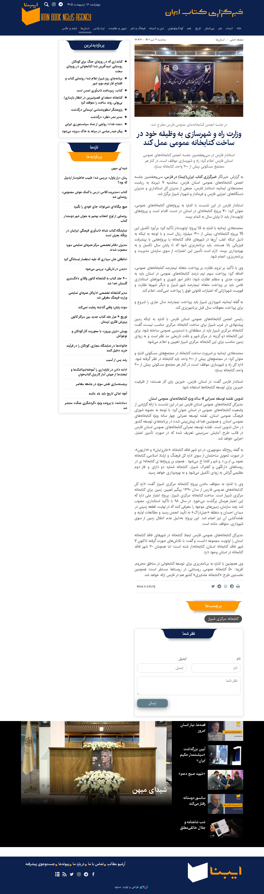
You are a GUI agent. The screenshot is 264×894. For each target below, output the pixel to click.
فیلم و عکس (69, 28)
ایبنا (204, 13)
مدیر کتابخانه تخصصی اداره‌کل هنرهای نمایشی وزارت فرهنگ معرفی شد (98, 295)
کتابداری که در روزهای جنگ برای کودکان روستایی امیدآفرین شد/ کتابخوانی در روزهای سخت (94, 66)
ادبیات (229, 28)
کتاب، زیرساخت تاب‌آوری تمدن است (99, 90)
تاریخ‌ (198, 28)
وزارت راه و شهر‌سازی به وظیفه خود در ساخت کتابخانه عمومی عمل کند (188, 138)
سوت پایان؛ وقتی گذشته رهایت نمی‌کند (102, 307)
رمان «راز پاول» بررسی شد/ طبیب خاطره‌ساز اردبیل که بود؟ (95, 180)
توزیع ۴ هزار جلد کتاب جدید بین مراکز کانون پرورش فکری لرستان (99, 319)
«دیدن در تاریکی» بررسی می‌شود (106, 269)
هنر (220, 28)
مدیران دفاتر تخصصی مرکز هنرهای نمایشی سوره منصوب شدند (96, 247)
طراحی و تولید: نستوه (131, 887)
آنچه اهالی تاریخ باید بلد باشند (107, 393)
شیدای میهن (119, 168)
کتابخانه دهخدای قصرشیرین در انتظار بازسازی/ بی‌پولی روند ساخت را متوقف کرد (93, 100)
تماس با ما (96, 864)
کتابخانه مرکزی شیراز (223, 619)
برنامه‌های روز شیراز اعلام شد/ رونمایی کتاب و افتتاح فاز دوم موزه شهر (93, 81)
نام (239, 659)
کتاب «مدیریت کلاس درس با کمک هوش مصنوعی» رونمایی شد (94, 195)
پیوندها (64, 864)
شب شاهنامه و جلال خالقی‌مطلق (192, 825)
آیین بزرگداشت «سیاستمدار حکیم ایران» (192, 755)
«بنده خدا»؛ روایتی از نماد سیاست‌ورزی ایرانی (93, 124)
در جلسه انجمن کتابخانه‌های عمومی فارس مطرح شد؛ (189, 125)
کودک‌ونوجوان (175, 28)
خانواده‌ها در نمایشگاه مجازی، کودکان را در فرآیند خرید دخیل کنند (96, 348)
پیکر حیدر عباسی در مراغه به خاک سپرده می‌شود (92, 131)
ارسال (152, 703)
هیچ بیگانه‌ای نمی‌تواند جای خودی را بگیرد (100, 206)
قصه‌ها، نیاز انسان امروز (192, 728)
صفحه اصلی (236, 39)
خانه (239, 28)
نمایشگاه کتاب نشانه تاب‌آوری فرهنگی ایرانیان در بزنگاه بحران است (96, 233)
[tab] (94, 147)
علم (189, 28)
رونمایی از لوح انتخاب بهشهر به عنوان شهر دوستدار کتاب (95, 218)
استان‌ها (85, 28)
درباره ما (78, 864)
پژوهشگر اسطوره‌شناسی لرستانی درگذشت (96, 109)
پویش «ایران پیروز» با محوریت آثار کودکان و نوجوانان (99, 334)
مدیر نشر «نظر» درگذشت (106, 117)
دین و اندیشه (156, 28)
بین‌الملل (209, 28)
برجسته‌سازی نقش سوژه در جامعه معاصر (101, 384)
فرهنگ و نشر (137, 28)
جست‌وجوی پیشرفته (40, 864)
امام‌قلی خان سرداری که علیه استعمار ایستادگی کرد (95, 259)
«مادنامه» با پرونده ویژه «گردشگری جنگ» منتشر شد (96, 405)
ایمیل (182, 659)
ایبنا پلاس (99, 28)
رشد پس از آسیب (116, 360)
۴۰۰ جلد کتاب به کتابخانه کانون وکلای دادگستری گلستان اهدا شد (96, 281)
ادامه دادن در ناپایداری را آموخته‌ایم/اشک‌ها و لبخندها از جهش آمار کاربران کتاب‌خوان (99, 372)
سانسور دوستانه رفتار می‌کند (194, 801)
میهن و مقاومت (117, 28)
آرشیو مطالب (116, 864)
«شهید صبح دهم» (191, 774)
